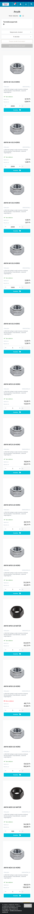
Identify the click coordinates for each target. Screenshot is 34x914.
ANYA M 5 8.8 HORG (12, 203)
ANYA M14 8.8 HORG (12, 505)
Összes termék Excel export (17, 41)
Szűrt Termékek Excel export (17, 46)
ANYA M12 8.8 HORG (12, 444)
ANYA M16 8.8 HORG (12, 565)
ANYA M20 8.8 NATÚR (12, 807)
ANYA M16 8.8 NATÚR (12, 626)
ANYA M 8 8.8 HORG (12, 324)
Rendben (27, 905)
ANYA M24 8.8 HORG (12, 868)
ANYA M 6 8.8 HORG (12, 263)
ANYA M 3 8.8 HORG (12, 82)
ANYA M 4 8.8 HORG (12, 142)
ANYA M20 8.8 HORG (12, 747)
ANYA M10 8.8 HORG (12, 384)
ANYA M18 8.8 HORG (12, 686)
